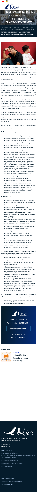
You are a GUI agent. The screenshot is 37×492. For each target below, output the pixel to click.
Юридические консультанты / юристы (12, 463)
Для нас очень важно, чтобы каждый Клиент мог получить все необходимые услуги (18, 456)
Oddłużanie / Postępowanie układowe (11, 481)
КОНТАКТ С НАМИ (6, 466)
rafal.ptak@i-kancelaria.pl (18, 323)
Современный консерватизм (9, 460)
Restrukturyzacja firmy (7, 478)
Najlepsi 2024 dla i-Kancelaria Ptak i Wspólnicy (21, 358)
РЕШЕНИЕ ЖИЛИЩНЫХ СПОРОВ (18, 30)
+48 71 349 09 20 (18, 319)
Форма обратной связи (18, 329)
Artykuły (16, 352)
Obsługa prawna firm (7, 484)
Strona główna (6, 27)
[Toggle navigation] (32, 6)
